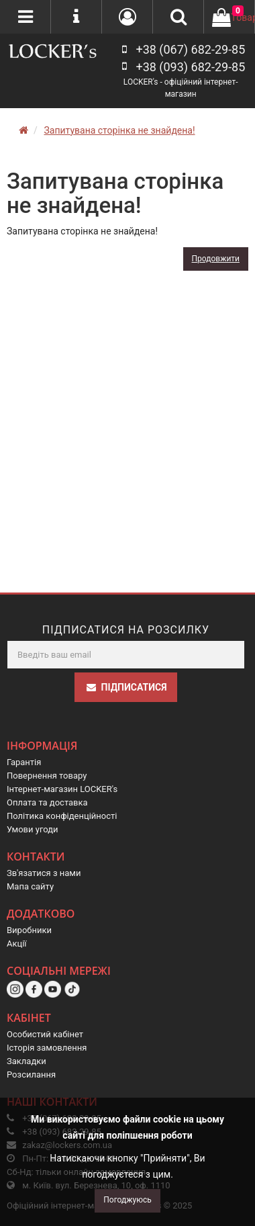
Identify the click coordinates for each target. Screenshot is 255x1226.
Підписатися (126, 687)
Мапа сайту (30, 886)
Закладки (26, 1061)
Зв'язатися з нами (44, 873)
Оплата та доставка (47, 802)
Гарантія (24, 762)
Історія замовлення (47, 1048)
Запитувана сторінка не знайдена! (119, 130)
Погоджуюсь (127, 1200)
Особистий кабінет (45, 1034)
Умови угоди (32, 829)
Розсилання (31, 1074)
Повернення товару (47, 776)
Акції (17, 943)
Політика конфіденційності (62, 816)
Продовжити (216, 258)
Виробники (29, 930)
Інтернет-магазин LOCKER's (62, 789)
